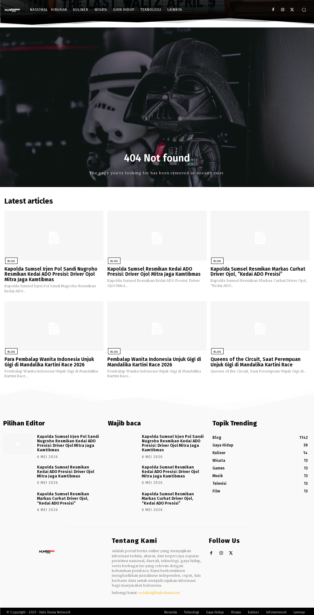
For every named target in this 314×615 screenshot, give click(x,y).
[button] (304, 10)
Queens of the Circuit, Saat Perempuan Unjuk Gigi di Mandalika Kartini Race (256, 361)
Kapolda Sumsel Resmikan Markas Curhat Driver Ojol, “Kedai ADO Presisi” (258, 271)
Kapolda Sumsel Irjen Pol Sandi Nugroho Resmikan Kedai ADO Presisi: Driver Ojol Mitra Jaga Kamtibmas (50, 274)
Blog (10, 260)
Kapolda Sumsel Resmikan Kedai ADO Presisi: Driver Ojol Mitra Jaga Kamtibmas (154, 271)
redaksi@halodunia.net (159, 590)
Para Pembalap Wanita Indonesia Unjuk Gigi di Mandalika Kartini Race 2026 (49, 361)
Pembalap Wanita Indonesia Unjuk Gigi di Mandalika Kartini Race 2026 (154, 361)
